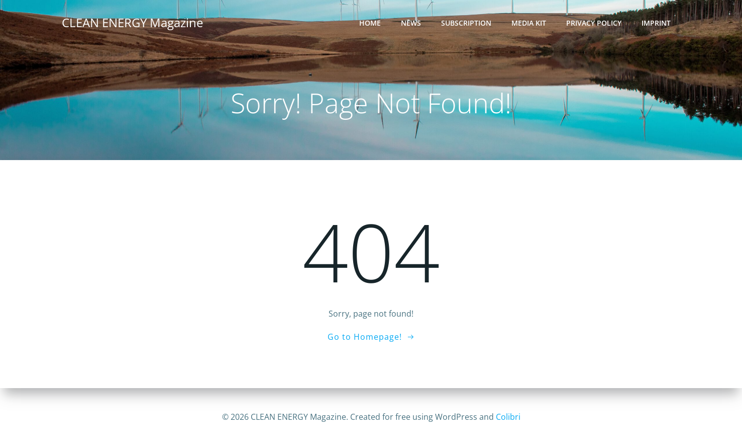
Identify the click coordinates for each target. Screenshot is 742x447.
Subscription (466, 23)
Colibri (508, 416)
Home (370, 23)
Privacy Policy (593, 23)
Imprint (656, 23)
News (411, 23)
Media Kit (528, 23)
